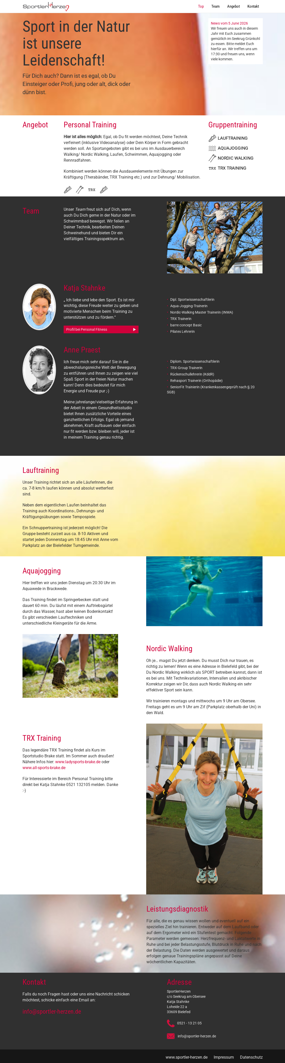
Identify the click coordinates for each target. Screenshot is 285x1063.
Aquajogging (233, 148)
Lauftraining (233, 138)
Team (215, 6)
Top (201, 6)
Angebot (233, 6)
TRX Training (232, 168)
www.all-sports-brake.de (43, 767)
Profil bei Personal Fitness (86, 329)
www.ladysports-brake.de (78, 761)
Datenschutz (251, 1057)
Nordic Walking (236, 158)
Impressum (224, 1057)
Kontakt (253, 6)
